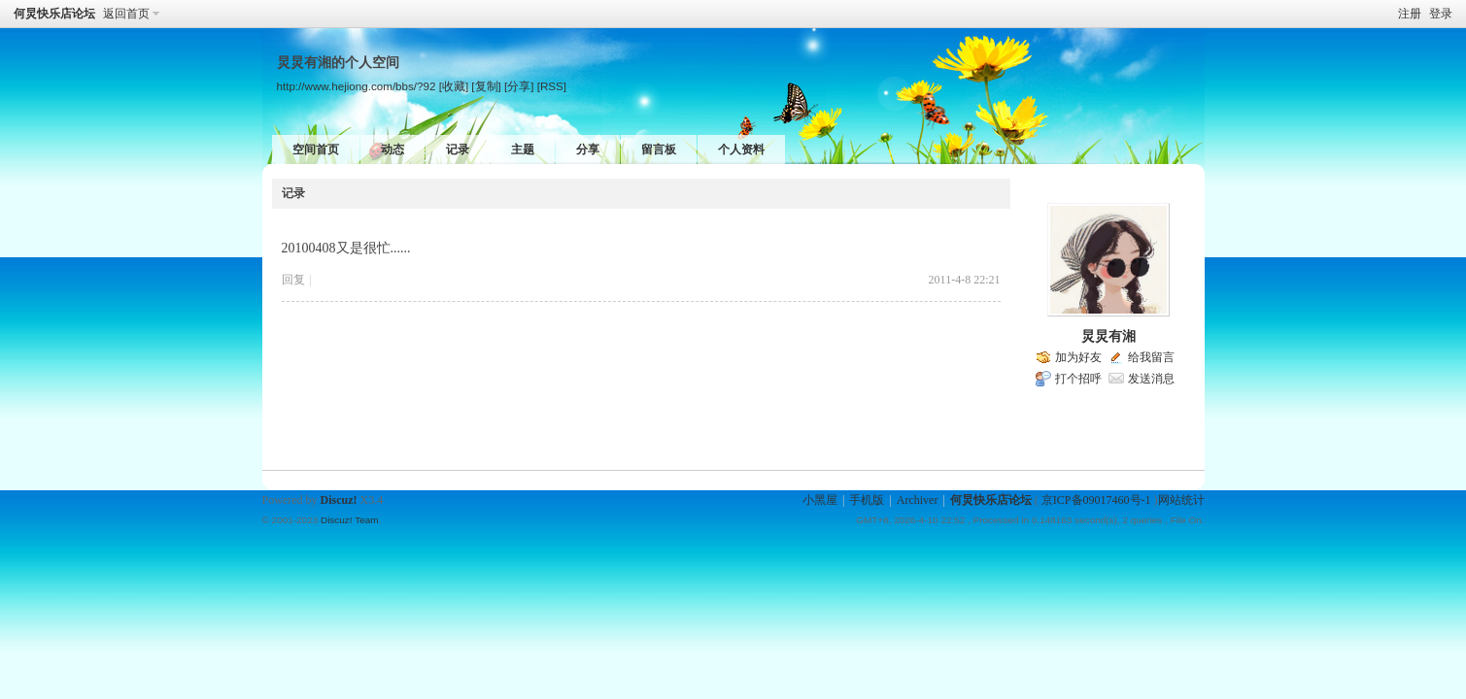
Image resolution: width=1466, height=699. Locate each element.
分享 (587, 149)
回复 (293, 279)
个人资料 (741, 149)
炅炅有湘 (1108, 336)
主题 (522, 149)
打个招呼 (1078, 378)
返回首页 (126, 13)
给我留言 (1151, 357)
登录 (1440, 13)
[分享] (518, 86)
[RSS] (551, 86)
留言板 (658, 149)
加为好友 (1078, 357)
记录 (457, 149)
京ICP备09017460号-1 (1096, 500)
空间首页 (315, 149)
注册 (1409, 13)
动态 (392, 149)
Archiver (917, 500)
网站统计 (1181, 500)
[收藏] (453, 86)
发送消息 (1151, 378)
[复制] (485, 86)
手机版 (866, 500)
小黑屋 (819, 500)
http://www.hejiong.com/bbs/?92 (356, 86)
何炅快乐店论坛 (54, 13)
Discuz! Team (350, 520)
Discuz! (339, 500)
